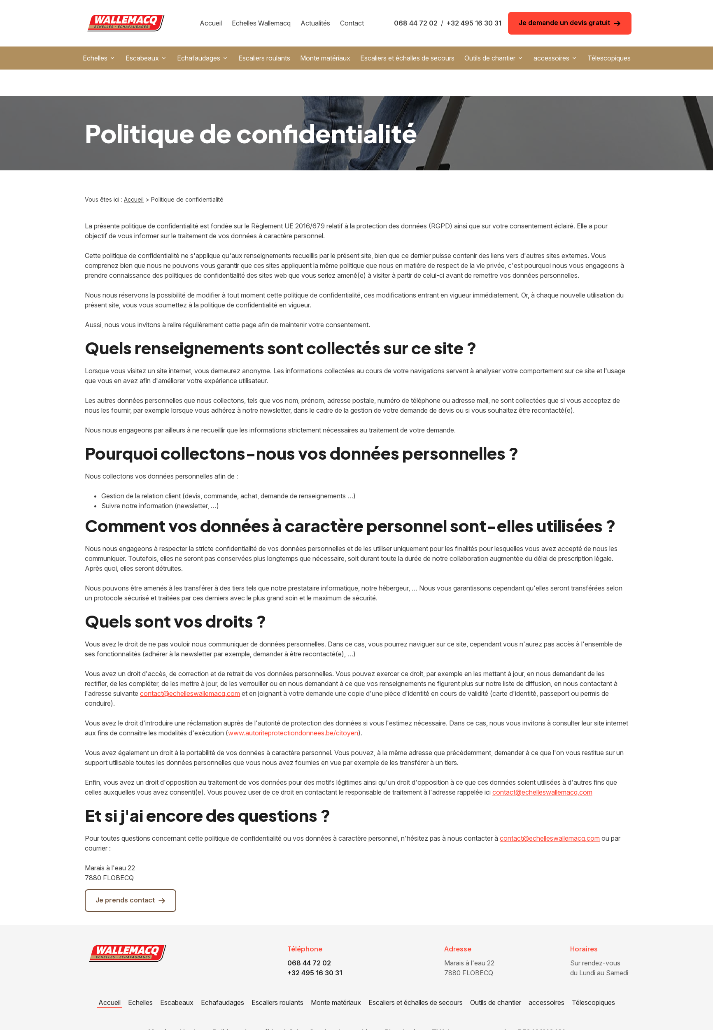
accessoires (551, 58)
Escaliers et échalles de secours (407, 58)
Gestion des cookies (342, 1006)
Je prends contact (130, 874)
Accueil (211, 23)
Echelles (95, 58)
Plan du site (403, 1006)
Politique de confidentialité (256, 1006)
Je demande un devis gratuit (570, 23)
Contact (352, 23)
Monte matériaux (325, 58)
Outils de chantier (489, 58)
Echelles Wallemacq (261, 23)
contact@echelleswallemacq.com (190, 667)
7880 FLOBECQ (470, 941)
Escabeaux (142, 58)
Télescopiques (609, 58)
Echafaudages (198, 58)
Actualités (315, 23)
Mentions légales (175, 1006)
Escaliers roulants (264, 58)
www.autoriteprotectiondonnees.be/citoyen (293, 706)
